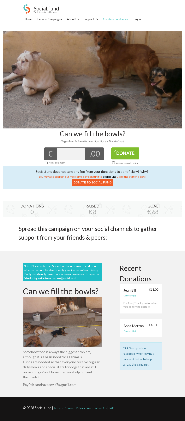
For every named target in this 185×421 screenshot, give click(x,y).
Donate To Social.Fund (93, 182)
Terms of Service (64, 408)
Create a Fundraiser (115, 19)
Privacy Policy (84, 408)
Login (137, 19)
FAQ (111, 408)
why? (144, 171)
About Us (73, 19)
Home (28, 19)
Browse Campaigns (49, 19)
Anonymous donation (125, 163)
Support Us (91, 19)
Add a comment (57, 162)
